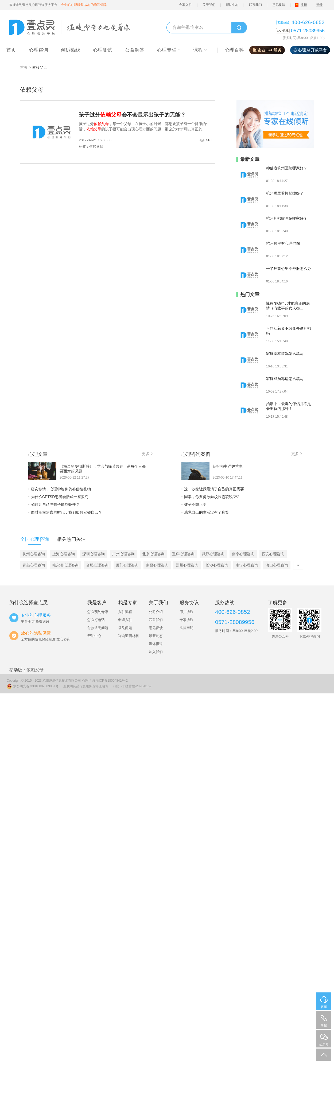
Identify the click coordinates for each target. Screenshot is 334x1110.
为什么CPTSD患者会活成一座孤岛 (58, 497)
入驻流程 (125, 612)
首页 (24, 67)
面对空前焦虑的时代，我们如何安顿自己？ (65, 512)
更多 (147, 454)
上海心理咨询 (63, 554)
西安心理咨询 (273, 554)
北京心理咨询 (153, 554)
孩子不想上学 (194, 504)
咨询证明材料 (128, 636)
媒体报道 (156, 644)
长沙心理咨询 (217, 565)
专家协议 (186, 620)
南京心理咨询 (243, 554)
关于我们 (209, 5)
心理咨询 (88, 680)
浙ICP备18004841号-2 (112, 680)
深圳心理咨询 (93, 554)
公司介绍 (156, 612)
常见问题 (125, 628)
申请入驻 (125, 620)
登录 (319, 5)
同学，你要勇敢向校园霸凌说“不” (210, 497)
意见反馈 (278, 5)
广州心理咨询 (123, 554)
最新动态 (156, 636)
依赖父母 (35, 669)
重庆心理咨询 (183, 554)
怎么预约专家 (97, 612)
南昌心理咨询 (157, 565)
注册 (304, 5)
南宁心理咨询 (247, 565)
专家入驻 (185, 5)
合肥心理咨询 (97, 565)
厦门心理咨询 (127, 565)
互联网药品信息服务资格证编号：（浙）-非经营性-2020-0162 (107, 686)
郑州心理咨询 (187, 565)
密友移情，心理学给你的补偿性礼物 (59, 489)
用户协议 (186, 612)
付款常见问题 (97, 628)
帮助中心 (232, 5)
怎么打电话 (96, 620)
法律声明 (186, 628)
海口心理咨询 (277, 565)
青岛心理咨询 (33, 565)
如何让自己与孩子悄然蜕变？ (54, 504)
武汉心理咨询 (213, 554)
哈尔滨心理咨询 (65, 565)
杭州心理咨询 (33, 554)
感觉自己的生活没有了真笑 (205, 512)
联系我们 (255, 5)
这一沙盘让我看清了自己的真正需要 (212, 489)
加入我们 (156, 652)
